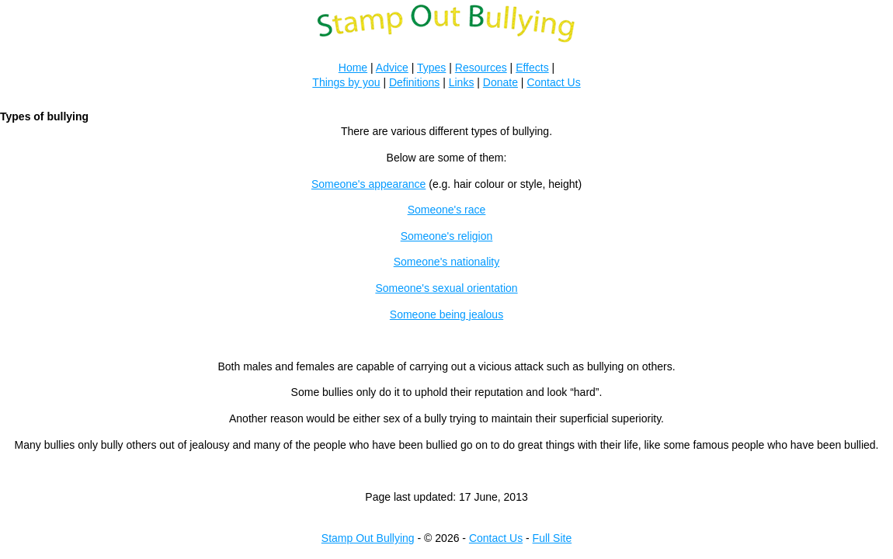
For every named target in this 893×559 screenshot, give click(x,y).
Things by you (346, 82)
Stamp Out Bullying (368, 538)
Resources (481, 67)
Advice (392, 67)
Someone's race (447, 209)
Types (431, 67)
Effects (532, 67)
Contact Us (553, 82)
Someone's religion (447, 236)
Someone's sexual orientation (446, 288)
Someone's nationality (447, 261)
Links (461, 82)
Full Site (552, 538)
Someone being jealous (446, 314)
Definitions (414, 82)
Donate (500, 82)
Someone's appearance (368, 184)
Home (353, 67)
